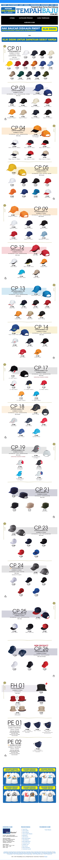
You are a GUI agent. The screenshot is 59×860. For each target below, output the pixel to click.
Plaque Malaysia (25, 832)
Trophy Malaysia (25, 839)
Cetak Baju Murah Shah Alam (40, 851)
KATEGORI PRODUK (26, 18)
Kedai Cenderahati (26, 847)
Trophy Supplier (25, 830)
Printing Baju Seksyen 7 (37, 852)
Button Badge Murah (26, 841)
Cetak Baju (6, 851)
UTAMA (12, 18)
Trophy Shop (24, 829)
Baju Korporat (25, 845)
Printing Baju (49, 851)
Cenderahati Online (26, 842)
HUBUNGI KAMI (29, 22)
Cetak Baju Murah (12, 851)
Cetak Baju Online (29, 851)
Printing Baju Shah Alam (13, 852)
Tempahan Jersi (25, 844)
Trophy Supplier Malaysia (27, 833)
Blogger (45, 856)
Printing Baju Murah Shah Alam (25, 852)
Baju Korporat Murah (26, 838)
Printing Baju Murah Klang (47, 852)
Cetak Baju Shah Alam (21, 851)
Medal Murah (24, 835)
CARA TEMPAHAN (43, 18)
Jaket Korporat (25, 836)
